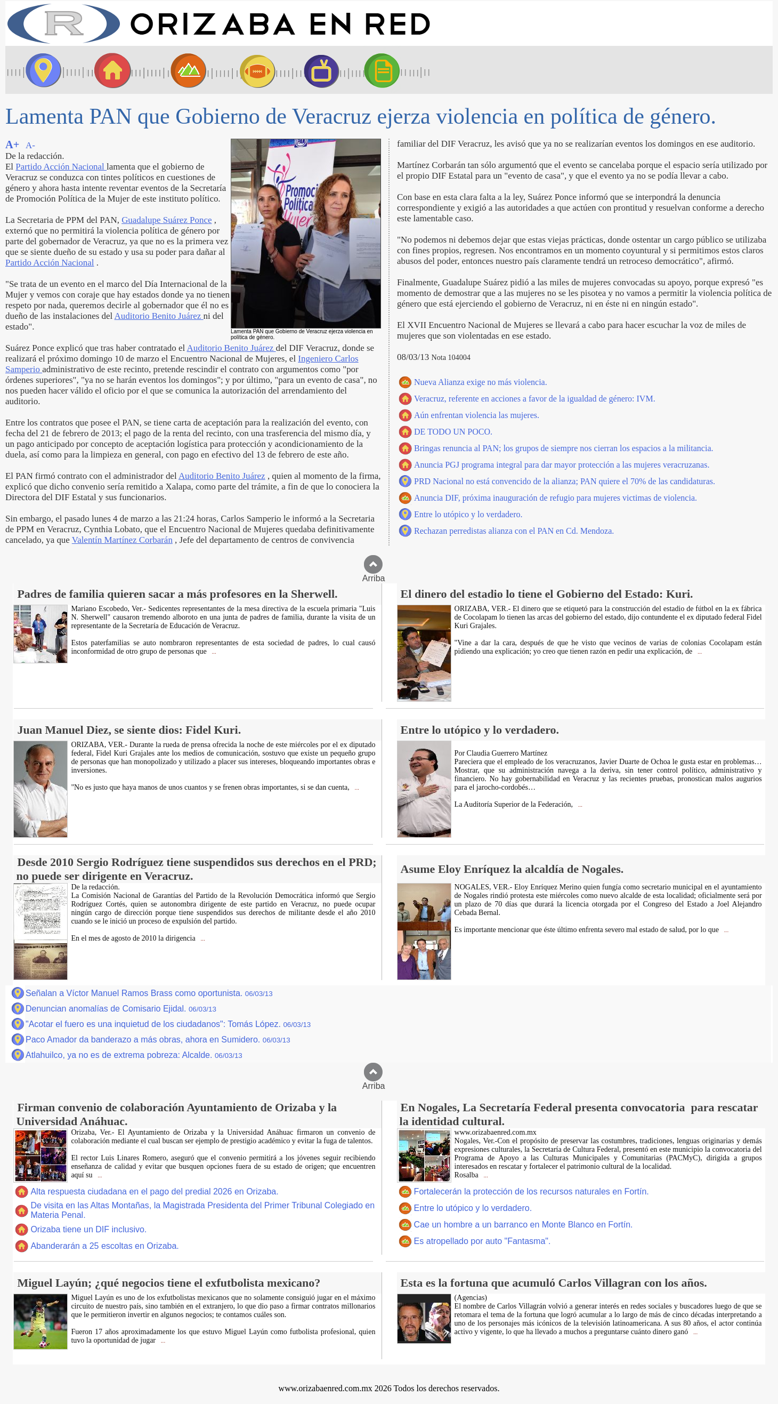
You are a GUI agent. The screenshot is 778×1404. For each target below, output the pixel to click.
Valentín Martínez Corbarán (122, 540)
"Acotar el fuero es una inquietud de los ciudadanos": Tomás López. (168, 1024)
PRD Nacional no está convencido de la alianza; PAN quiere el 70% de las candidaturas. (564, 481)
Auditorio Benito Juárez (159, 316)
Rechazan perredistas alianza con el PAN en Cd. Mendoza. (514, 530)
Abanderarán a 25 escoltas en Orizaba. (104, 1245)
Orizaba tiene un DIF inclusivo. (88, 1229)
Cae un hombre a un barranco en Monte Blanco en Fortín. (523, 1224)
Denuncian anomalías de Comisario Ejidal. (121, 1008)
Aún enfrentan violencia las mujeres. (476, 415)
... (213, 652)
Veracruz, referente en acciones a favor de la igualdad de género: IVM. (534, 398)
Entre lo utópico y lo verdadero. (468, 514)
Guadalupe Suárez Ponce (166, 220)
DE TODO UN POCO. (453, 431)
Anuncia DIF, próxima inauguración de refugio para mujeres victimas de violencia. (555, 497)
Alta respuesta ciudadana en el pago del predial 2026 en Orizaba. (154, 1191)
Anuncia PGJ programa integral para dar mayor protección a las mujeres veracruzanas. (561, 464)
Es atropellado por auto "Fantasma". (482, 1241)
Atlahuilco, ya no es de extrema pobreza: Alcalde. (134, 1055)
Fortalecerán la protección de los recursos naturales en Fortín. (531, 1191)
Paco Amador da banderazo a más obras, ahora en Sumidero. (158, 1039)
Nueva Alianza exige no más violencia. (480, 382)
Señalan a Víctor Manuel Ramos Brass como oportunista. (149, 993)
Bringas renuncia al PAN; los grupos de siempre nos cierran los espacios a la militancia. (564, 448)
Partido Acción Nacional (61, 167)
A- (30, 145)
